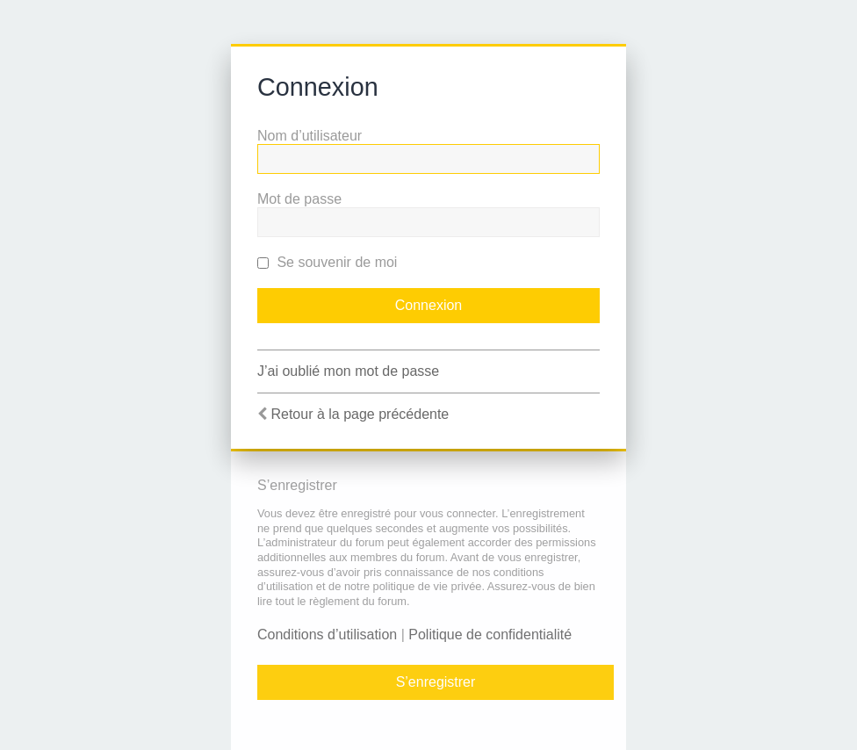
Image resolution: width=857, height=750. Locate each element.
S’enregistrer (436, 681)
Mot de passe (299, 198)
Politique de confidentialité (490, 634)
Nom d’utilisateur (309, 135)
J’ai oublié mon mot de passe (348, 371)
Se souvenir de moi (327, 262)
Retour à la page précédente (359, 414)
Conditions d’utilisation (327, 634)
